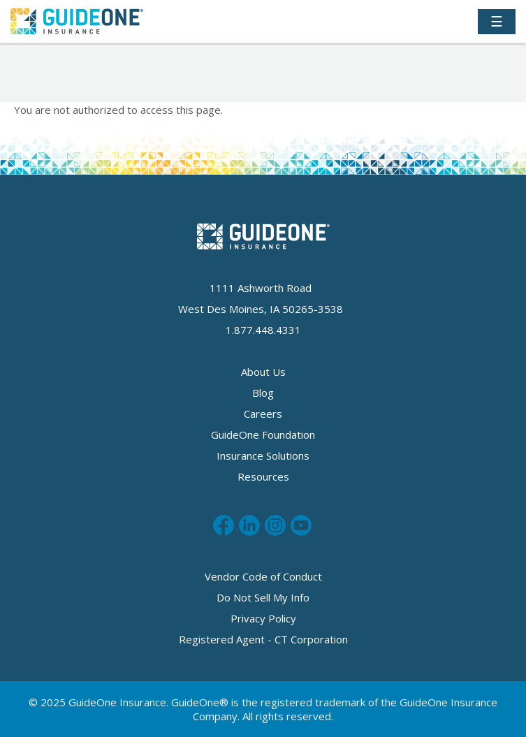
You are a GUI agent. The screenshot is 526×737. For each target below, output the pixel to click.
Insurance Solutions (263, 455)
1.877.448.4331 (263, 330)
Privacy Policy (263, 618)
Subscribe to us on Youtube (301, 525)
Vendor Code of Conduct (263, 576)
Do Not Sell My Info (263, 597)
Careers (263, 414)
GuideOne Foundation (263, 435)
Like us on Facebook (223, 525)
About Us (263, 372)
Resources (263, 476)
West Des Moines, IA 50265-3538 (260, 309)
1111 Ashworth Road (261, 288)
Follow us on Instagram (275, 525)
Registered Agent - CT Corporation (263, 639)
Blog (263, 393)
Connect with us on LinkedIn (249, 525)
